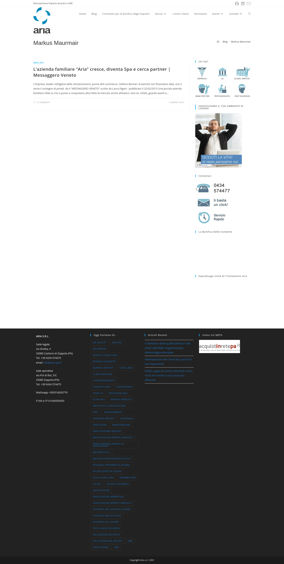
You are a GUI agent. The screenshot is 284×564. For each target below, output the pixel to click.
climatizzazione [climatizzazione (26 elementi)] (102, 374)
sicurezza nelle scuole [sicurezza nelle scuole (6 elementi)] (107, 515)
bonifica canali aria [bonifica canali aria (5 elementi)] (105, 355)
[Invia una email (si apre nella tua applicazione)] (248, 4)
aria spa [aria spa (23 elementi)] (117, 342)
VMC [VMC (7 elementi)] (116, 547)
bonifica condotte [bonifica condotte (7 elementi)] (104, 361)
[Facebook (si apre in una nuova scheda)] (237, 4)
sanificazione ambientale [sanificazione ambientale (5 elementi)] (108, 496)
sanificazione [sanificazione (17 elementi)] (101, 490)
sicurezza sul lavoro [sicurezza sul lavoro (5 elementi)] (106, 521)
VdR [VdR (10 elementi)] (130, 540)
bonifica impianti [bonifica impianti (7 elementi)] (103, 367)
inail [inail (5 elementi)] (96, 412)
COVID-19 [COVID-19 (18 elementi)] (98, 393)
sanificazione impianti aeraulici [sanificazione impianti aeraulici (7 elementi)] (112, 502)
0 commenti (43, 102)
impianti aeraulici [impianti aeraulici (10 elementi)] (121, 399)
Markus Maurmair (241, 41)
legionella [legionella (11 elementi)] (127, 418)
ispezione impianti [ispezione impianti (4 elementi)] (104, 418)
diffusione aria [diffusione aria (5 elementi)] (118, 393)
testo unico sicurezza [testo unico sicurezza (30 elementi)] (106, 528)
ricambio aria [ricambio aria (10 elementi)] (128, 477)
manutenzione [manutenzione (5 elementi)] (121, 424)
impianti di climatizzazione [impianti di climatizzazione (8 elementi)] (109, 405)
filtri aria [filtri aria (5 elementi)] (99, 399)
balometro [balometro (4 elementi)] (99, 348)
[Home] (218, 41)
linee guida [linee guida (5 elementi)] (100, 424)
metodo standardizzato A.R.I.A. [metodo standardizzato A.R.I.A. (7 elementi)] (112, 458)
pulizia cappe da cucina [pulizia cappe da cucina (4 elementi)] (107, 471)
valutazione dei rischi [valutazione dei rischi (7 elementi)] (106, 534)
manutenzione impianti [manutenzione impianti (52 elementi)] (107, 431)
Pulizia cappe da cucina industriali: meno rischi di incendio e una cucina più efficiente (169, 375)
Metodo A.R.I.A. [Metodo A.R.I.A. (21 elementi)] (102, 452)
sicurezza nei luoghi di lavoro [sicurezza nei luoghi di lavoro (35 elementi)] (112, 509)
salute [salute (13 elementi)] (97, 483)
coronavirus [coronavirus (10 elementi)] (124, 386)
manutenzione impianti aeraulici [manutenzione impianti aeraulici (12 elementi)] (113, 437)
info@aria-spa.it (52, 362)
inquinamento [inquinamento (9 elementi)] (113, 412)
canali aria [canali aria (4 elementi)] (126, 367)
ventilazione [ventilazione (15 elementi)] (100, 547)
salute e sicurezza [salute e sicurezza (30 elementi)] (118, 483)
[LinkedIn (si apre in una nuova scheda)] (243, 4)
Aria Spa (38, 62)
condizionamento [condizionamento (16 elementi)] (104, 380)
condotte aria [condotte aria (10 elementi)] (101, 386)
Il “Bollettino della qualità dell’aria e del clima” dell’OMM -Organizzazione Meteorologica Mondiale (167, 348)
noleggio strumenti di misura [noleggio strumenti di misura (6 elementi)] (111, 465)
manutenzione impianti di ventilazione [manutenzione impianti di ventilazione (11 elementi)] (108, 445)
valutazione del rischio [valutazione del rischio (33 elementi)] (107, 540)
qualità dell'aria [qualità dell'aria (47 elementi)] (103, 477)
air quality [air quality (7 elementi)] (99, 342)
